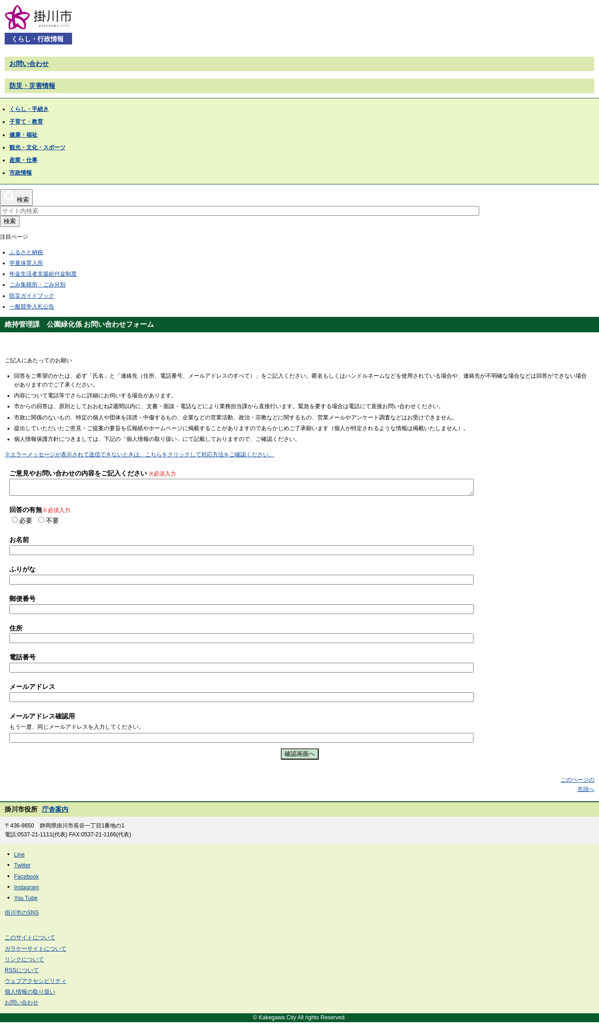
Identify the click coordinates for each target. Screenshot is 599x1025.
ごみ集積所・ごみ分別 (37, 284)
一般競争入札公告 (31, 306)
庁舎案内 (55, 812)
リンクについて (24, 962)
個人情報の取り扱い (30, 994)
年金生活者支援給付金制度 (43, 274)
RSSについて (22, 973)
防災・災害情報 (32, 85)
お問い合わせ (29, 63)
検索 (10, 221)
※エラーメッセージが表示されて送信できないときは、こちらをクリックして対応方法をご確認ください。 (139, 454)
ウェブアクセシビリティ (35, 984)
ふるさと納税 (26, 252)
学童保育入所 (26, 263)
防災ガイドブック (31, 296)
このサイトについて (30, 940)
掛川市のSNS (22, 915)
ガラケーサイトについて (35, 951)
